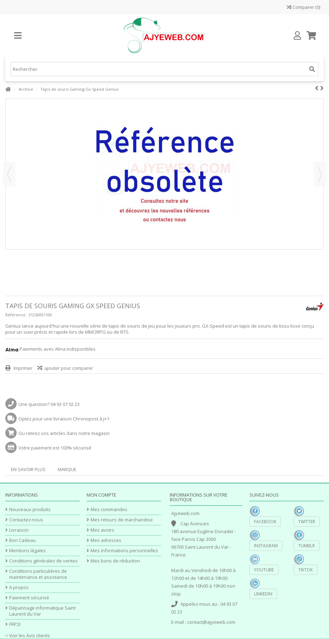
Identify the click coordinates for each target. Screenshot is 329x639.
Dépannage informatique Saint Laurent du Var (42, 611)
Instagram (266, 546)
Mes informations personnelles (124, 551)
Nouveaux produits (30, 510)
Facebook (265, 522)
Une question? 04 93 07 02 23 (49, 404)
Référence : (16, 314)
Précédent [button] (9, 174)
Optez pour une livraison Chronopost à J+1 (63, 418)
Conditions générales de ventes (43, 561)
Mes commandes (109, 510)
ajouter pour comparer (68, 368)
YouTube (264, 570)
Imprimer (22, 368)
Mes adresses (106, 540)
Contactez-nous (26, 520)
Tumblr (306, 546)
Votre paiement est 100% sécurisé (54, 448)
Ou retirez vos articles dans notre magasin (64, 433)
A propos (19, 587)
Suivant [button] (319, 174)
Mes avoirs (102, 530)
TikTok (305, 570)
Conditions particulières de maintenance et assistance (38, 574)
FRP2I (15, 624)
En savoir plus (28, 469)
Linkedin (263, 594)
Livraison (19, 530)
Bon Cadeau (22, 540)
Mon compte (101, 495)
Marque (67, 469)
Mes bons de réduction (115, 561)
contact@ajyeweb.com (211, 622)
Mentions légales (27, 551)
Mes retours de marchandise (122, 520)
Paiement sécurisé (29, 598)
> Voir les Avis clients (27, 635)
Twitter (306, 522)
